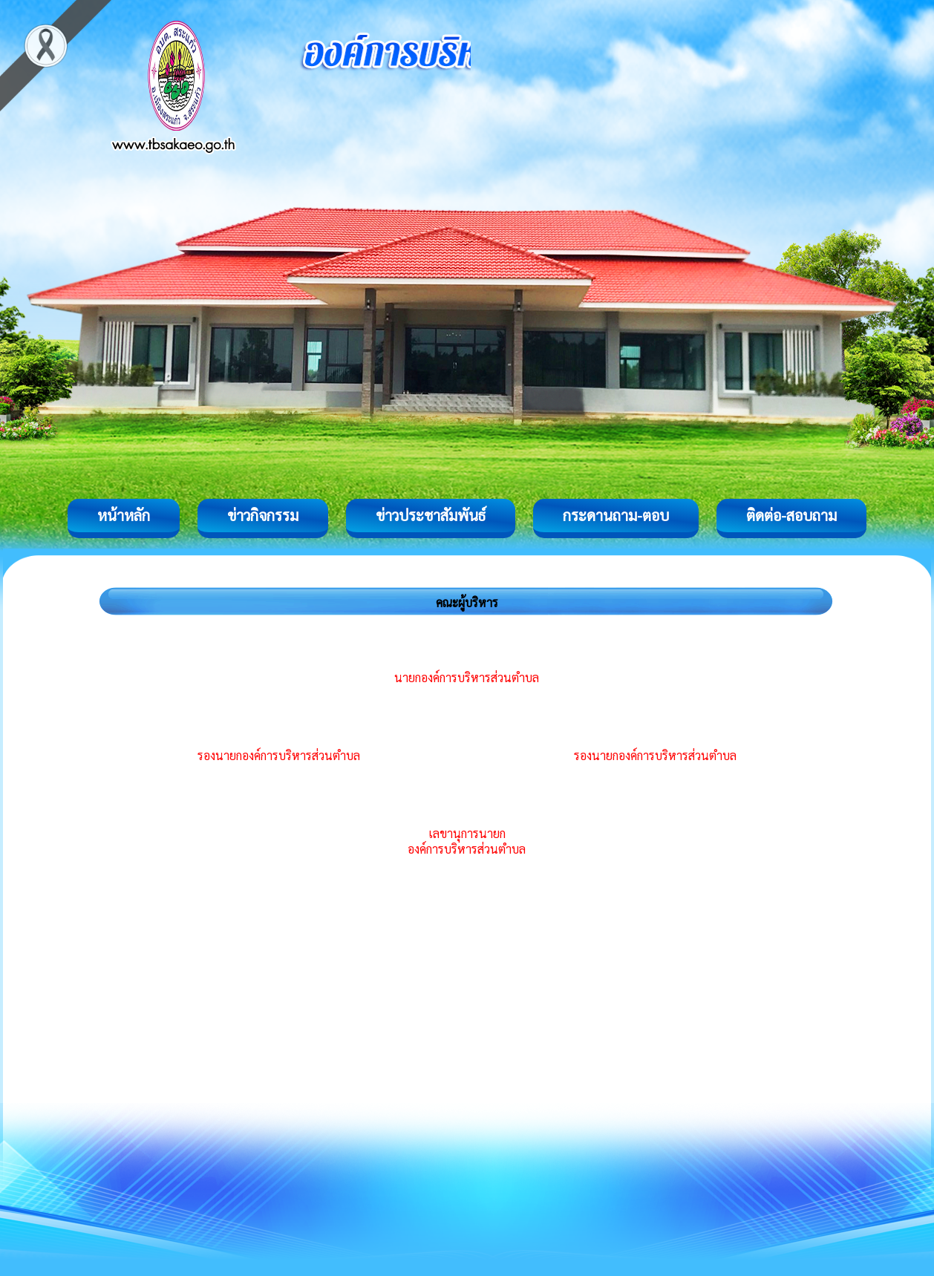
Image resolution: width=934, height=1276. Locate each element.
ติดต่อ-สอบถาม (791, 515)
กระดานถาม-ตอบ (616, 515)
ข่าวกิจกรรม (262, 515)
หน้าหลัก (123, 515)
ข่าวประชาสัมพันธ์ (431, 515)
